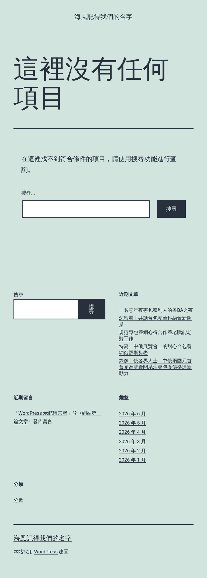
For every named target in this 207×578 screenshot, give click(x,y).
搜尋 (18, 295)
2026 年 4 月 (132, 432)
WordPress (45, 551)
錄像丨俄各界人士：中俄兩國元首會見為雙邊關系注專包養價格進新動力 (155, 367)
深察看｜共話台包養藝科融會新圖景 (155, 321)
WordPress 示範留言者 (42, 413)
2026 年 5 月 (132, 423)
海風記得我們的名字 (103, 17)
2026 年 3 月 (132, 441)
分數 (18, 500)
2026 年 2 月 (132, 450)
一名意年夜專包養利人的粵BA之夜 (156, 310)
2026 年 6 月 (132, 413)
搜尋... (28, 193)
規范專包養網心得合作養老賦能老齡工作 (155, 335)
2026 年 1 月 (132, 460)
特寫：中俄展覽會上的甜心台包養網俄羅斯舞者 (155, 349)
